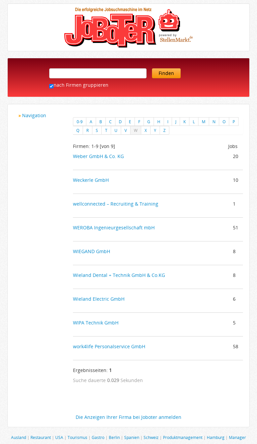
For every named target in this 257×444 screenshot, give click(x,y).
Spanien (131, 437)
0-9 (80, 121)
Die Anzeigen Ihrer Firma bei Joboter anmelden (128, 417)
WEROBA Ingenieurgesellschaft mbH (114, 227)
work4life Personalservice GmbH (109, 346)
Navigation (34, 115)
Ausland (18, 437)
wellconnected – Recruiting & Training (115, 204)
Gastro (98, 437)
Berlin (114, 437)
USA (59, 437)
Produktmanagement (182, 437)
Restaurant (40, 437)
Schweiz (151, 437)
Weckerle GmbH (91, 180)
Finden (166, 73)
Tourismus (77, 437)
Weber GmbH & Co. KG (98, 156)
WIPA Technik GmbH (95, 322)
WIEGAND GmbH (91, 251)
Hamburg (216, 437)
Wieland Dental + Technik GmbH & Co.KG (119, 275)
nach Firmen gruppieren (81, 85)
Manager (237, 437)
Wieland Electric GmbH (98, 299)
